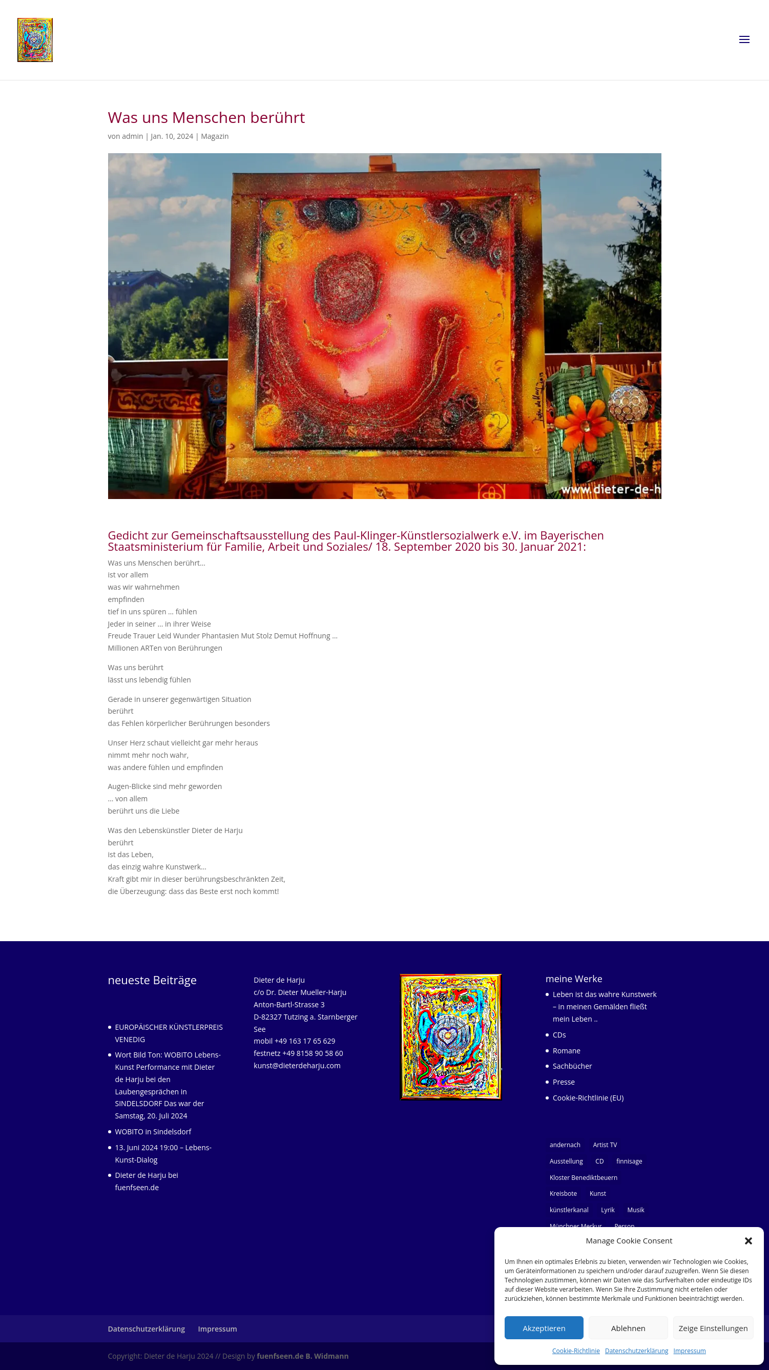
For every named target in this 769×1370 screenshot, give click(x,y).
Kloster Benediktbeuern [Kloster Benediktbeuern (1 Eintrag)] (583, 1177)
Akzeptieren (544, 1328)
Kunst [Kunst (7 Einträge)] (598, 1193)
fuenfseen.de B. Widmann (302, 1356)
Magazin (214, 136)
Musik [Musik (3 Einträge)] (636, 1210)
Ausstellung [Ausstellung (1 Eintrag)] (566, 1161)
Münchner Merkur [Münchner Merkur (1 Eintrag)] (576, 1226)
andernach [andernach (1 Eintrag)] (565, 1144)
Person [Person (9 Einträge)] (624, 1226)
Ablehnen (628, 1328)
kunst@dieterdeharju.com (297, 1065)
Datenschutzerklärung (637, 1350)
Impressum (690, 1350)
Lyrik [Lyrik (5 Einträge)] (608, 1210)
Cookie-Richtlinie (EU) (588, 1098)
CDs (559, 1035)
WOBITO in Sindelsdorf (153, 1131)
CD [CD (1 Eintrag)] (599, 1161)
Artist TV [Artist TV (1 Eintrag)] (605, 1144)
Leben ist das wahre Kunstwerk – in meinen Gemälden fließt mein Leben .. (605, 1006)
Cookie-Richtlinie (576, 1350)
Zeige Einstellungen (713, 1328)
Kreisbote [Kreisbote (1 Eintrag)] (563, 1193)
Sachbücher (572, 1066)
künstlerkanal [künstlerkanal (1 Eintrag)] (569, 1210)
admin (132, 136)
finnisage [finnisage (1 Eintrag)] (629, 1161)
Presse (564, 1082)
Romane (566, 1050)
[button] (748, 1241)
